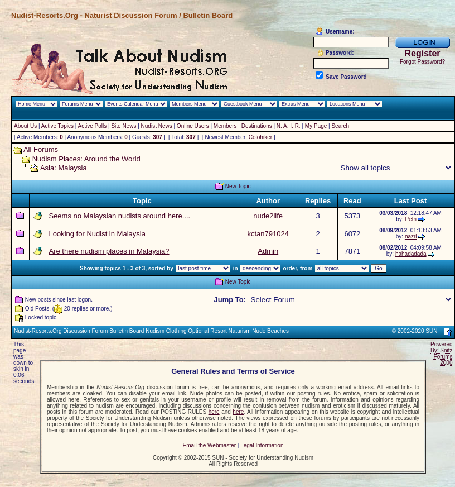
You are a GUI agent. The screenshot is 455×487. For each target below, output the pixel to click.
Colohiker (260, 137)
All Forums (40, 149)
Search (340, 126)
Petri (411, 219)
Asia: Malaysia (63, 168)
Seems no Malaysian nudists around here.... (119, 216)
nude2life (268, 216)
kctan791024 (267, 234)
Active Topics (57, 126)
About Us (25, 126)
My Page (316, 126)
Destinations (256, 126)
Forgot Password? (422, 62)
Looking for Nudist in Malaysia (97, 234)
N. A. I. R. (289, 126)
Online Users (193, 126)
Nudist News (156, 126)
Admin (268, 251)
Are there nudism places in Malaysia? (109, 251)
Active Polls (92, 126)
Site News (123, 126)
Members (225, 126)
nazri (411, 236)
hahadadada (411, 254)
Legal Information (261, 445)
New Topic (238, 186)
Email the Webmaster (209, 445)
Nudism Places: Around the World (86, 159)
